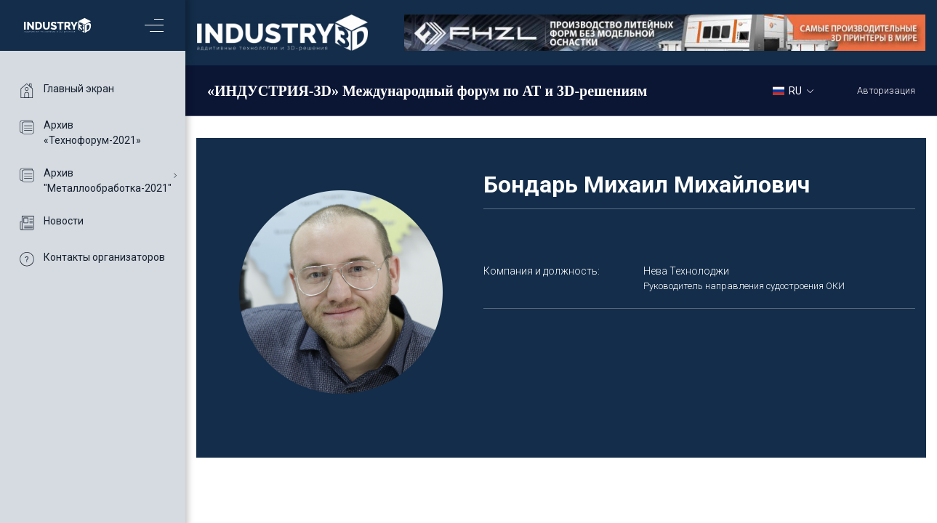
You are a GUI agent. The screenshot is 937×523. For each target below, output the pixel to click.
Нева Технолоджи (686, 271)
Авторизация (886, 90)
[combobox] (798, 90)
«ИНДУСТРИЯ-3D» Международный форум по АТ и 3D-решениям (427, 91)
